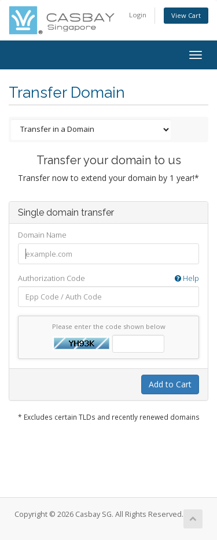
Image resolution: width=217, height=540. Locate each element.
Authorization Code (108, 278)
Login (137, 14)
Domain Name (42, 235)
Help (187, 278)
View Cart (186, 15)
